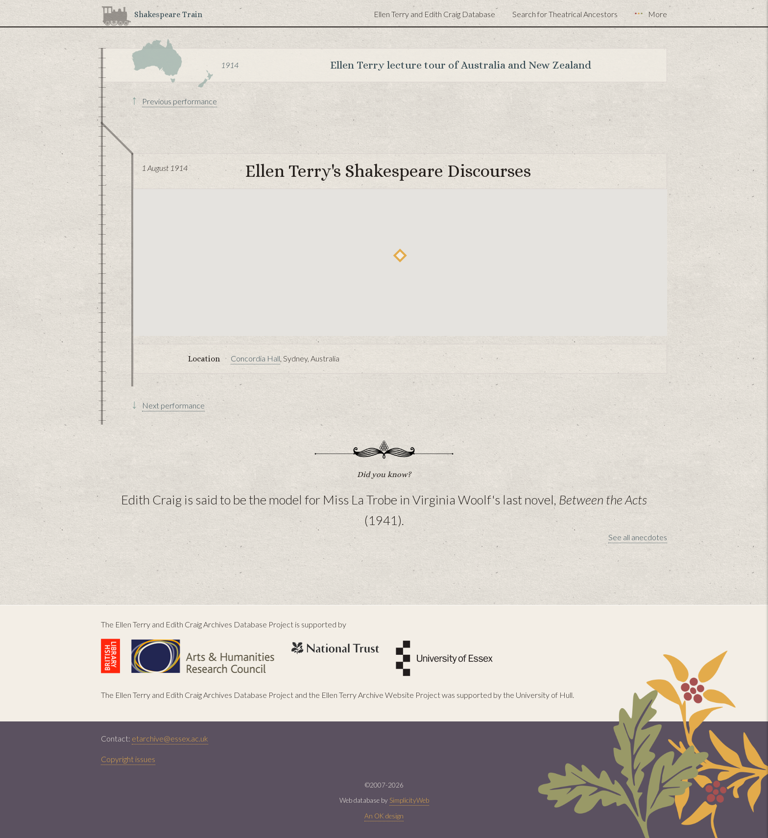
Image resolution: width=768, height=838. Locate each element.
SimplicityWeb (409, 800)
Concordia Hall (255, 358)
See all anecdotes (637, 537)
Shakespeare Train (168, 14)
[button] (400, 255)
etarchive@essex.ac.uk (170, 738)
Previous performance (179, 101)
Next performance (173, 405)
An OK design (384, 816)
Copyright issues (128, 759)
